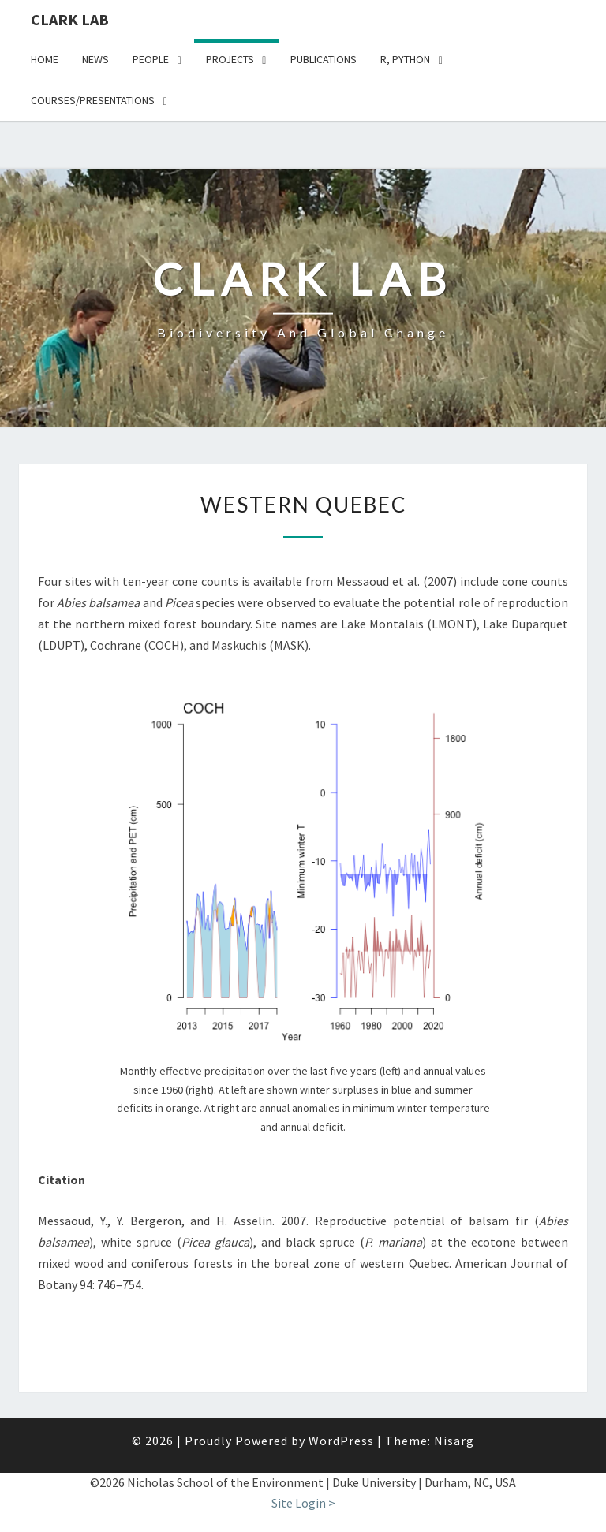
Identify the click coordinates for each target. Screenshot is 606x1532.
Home (44, 59)
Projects (230, 59)
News (95, 59)
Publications (323, 59)
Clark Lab (70, 19)
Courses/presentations (93, 100)
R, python (405, 59)
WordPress (341, 1440)
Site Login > (303, 1503)
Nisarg (454, 1440)
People (151, 59)
